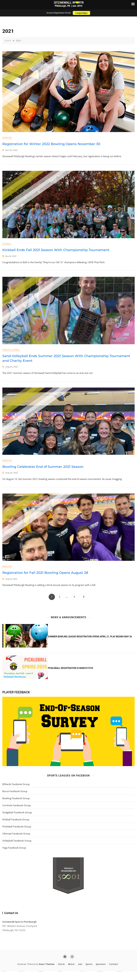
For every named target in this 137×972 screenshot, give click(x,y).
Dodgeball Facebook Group (17, 813)
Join (80, 965)
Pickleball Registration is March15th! (70, 669)
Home (61, 965)
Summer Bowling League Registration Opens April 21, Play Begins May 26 (90, 638)
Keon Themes (46, 965)
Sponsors (101, 965)
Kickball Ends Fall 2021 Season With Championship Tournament (55, 250)
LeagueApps (81, 13)
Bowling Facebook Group (16, 799)
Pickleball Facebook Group (16, 827)
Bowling (7, 137)
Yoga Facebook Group (14, 848)
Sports (89, 965)
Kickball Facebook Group (15, 820)
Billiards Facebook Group (16, 785)
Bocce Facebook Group (14, 792)
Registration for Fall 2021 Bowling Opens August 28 (45, 574)
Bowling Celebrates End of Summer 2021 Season (42, 468)
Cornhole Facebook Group (16, 806)
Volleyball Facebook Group (16, 841)
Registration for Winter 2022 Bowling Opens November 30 (51, 144)
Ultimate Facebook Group (16, 834)
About (71, 965)
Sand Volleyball (11, 350)
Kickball (6, 244)
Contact (113, 965)
